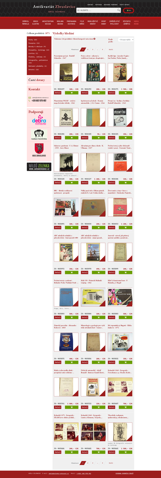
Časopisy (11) (34, 43)
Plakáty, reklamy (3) (37, 57)
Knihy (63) (33, 40)
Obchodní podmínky (111, 4)
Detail (58, 93)
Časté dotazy (124, 4)
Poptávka (98, 4)
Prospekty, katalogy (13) (39, 50)
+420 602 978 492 (37, 100)
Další (111, 49)
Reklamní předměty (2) (38, 66)
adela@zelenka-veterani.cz (39, 98)
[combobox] (98, 10)
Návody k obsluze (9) (37, 46)
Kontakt (90, 4)
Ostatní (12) (34, 70)
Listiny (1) (33, 53)
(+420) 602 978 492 (84, 473)
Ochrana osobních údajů (124, 473)
